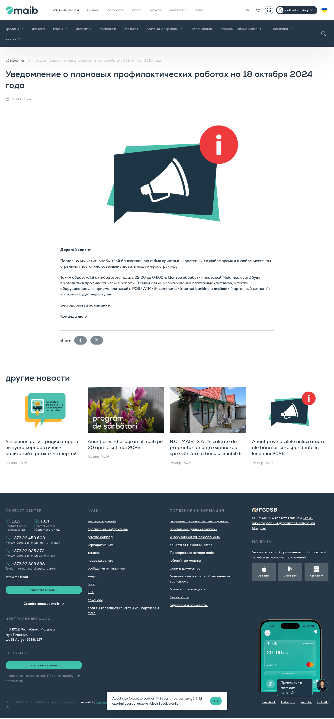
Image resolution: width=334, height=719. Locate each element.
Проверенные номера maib (192, 553)
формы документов (185, 568)
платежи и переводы (165, 29)
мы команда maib (102, 521)
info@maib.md (17, 577)
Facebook (269, 703)
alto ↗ (142, 10)
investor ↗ (184, 10)
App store (264, 575)
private (161, 10)
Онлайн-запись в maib (41, 605)
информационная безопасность (195, 537)
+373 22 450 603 (28, 537)
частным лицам (67, 10)
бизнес (96, 10)
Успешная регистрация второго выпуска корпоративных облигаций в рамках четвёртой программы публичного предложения (42, 453)
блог (91, 584)
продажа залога (100, 560)
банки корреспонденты (188, 589)
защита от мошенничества (191, 545)
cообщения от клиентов (106, 568)
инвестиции (281, 29)
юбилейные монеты (185, 560)
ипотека (38, 29)
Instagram (288, 703)
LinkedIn (322, 703)
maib (206, 10)
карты (60, 29)
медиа (93, 576)
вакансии (95, 600)
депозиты (83, 29)
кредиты (15, 29)
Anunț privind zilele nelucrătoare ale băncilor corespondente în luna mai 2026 (289, 447)
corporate (119, 10)
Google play (290, 575)
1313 (16, 521)
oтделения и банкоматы (189, 605)
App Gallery (316, 575)
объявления (15, 60)
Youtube (306, 703)
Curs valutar (179, 597)
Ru (248, 10)
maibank (131, 29)
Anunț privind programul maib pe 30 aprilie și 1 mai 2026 (125, 444)
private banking (100, 537)
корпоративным (100, 545)
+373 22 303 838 (28, 563)
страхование (202, 29)
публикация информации (108, 529)
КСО (91, 592)
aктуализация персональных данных (199, 521)
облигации (108, 29)
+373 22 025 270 (28, 550)
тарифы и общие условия (241, 29)
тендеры (94, 553)
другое (13, 38)
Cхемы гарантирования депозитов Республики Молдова (283, 523)
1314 (45, 521)
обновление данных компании (193, 529)
